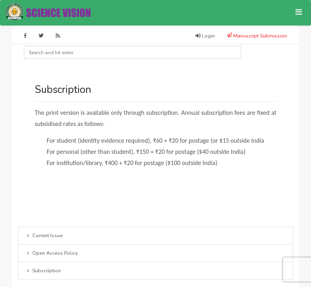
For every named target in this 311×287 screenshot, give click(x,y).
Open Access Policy (52, 253)
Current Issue (44, 236)
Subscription (43, 271)
